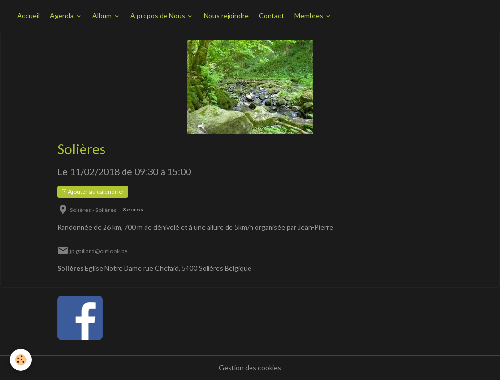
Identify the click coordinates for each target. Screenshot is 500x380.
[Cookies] (21, 360)
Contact (271, 15)
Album (102, 15)
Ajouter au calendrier (93, 191)
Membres (309, 15)
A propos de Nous (158, 15)
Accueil (28, 15)
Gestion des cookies (250, 367)
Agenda (62, 15)
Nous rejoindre (226, 15)
